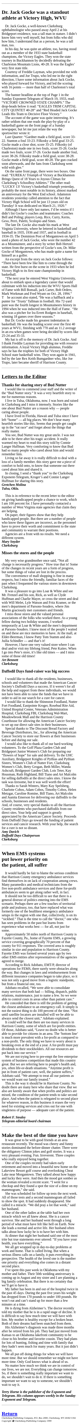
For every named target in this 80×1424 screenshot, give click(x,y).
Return (9, 1413)
